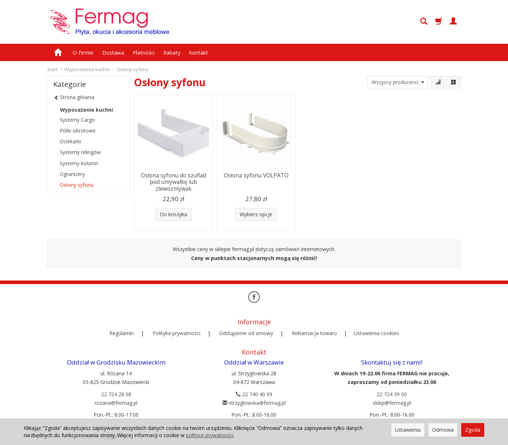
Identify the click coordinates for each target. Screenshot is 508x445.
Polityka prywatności (176, 333)
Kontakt (198, 52)
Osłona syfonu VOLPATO (256, 175)
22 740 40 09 (254, 394)
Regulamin (121, 333)
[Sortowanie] (438, 82)
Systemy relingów (80, 152)
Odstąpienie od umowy (246, 333)
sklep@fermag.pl (392, 402)
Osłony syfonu (77, 184)
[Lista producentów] (397, 82)
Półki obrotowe (78, 130)
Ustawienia (408, 429)
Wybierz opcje (256, 214)
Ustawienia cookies (376, 333)
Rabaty (171, 52)
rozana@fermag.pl (116, 402)
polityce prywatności (209, 435)
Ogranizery (72, 174)
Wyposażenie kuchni (86, 109)
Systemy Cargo (77, 119)
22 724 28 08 (116, 394)
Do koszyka (173, 214)
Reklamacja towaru (314, 333)
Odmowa (443, 429)
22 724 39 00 (392, 394)
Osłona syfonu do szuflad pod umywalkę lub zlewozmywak (173, 182)
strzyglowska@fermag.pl (254, 402)
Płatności (144, 52)
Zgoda (472, 429)
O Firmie (83, 52)
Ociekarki (70, 141)
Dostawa (113, 52)
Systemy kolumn (79, 163)
